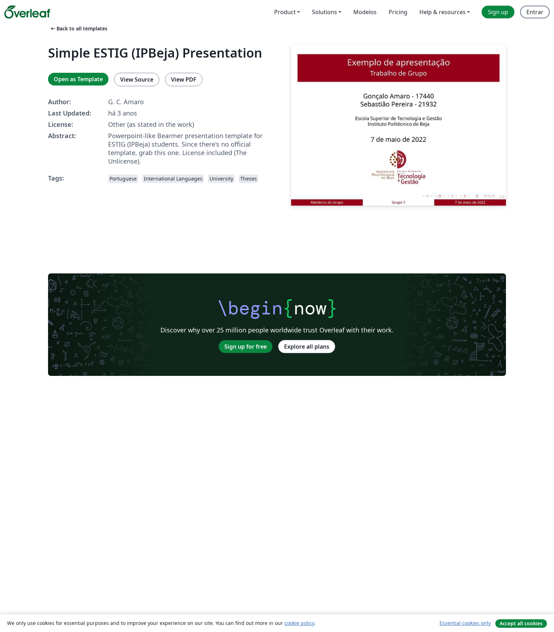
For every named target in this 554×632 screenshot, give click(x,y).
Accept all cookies (521, 623)
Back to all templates (78, 28)
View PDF (183, 79)
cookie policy (299, 623)
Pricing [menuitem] (398, 12)
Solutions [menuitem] (324, 12)
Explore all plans (306, 346)
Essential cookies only (465, 623)
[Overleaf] (27, 12)
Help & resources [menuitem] (442, 12)
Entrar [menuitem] (534, 12)
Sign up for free (245, 346)
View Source (136, 79)
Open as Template (78, 79)
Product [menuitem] (285, 12)
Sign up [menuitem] (498, 12)
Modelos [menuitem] (365, 12)
